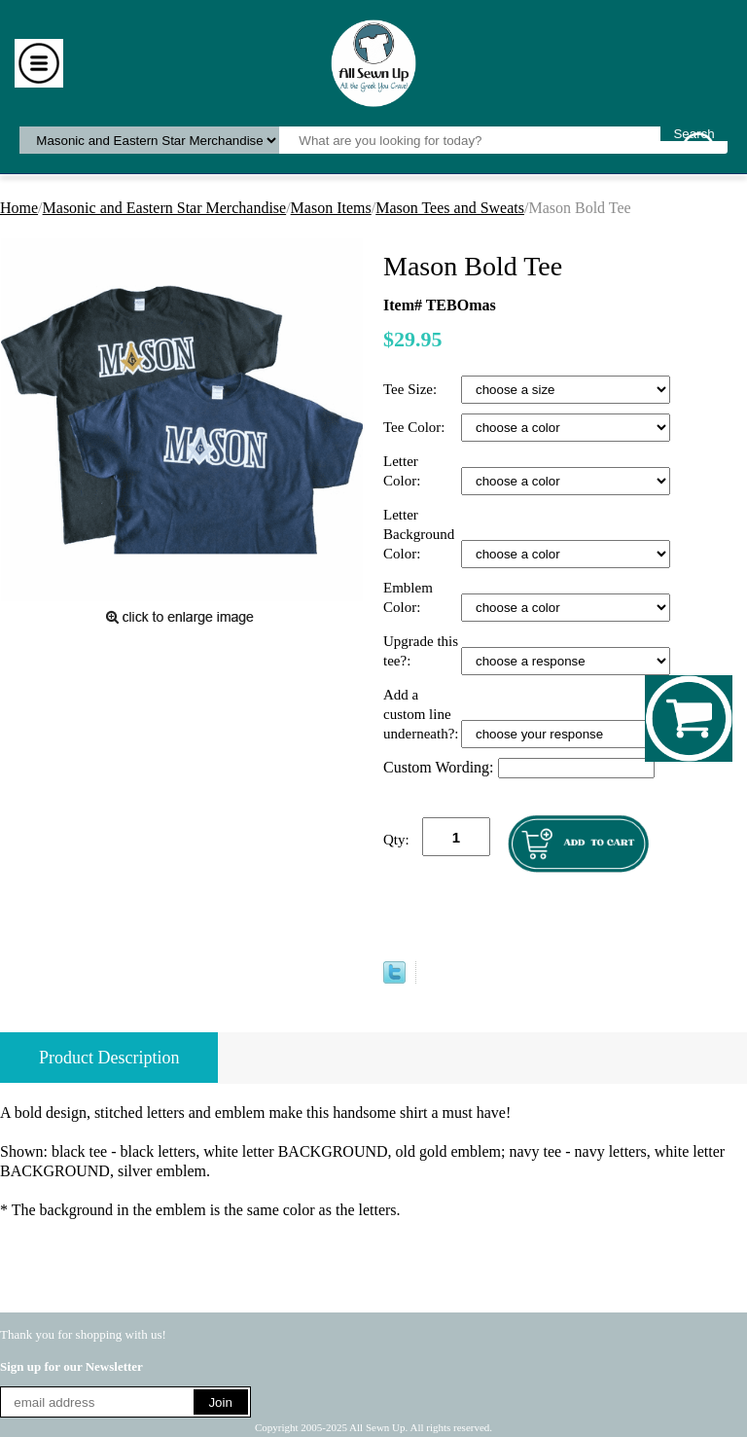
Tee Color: (415, 427)
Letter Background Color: (418, 534)
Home (19, 207)
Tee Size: (412, 389)
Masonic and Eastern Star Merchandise (165, 207)
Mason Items (331, 207)
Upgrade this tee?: (420, 650)
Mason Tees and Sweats (449, 207)
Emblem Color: (408, 597)
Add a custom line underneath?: (422, 714)
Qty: (396, 839)
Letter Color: (403, 470)
